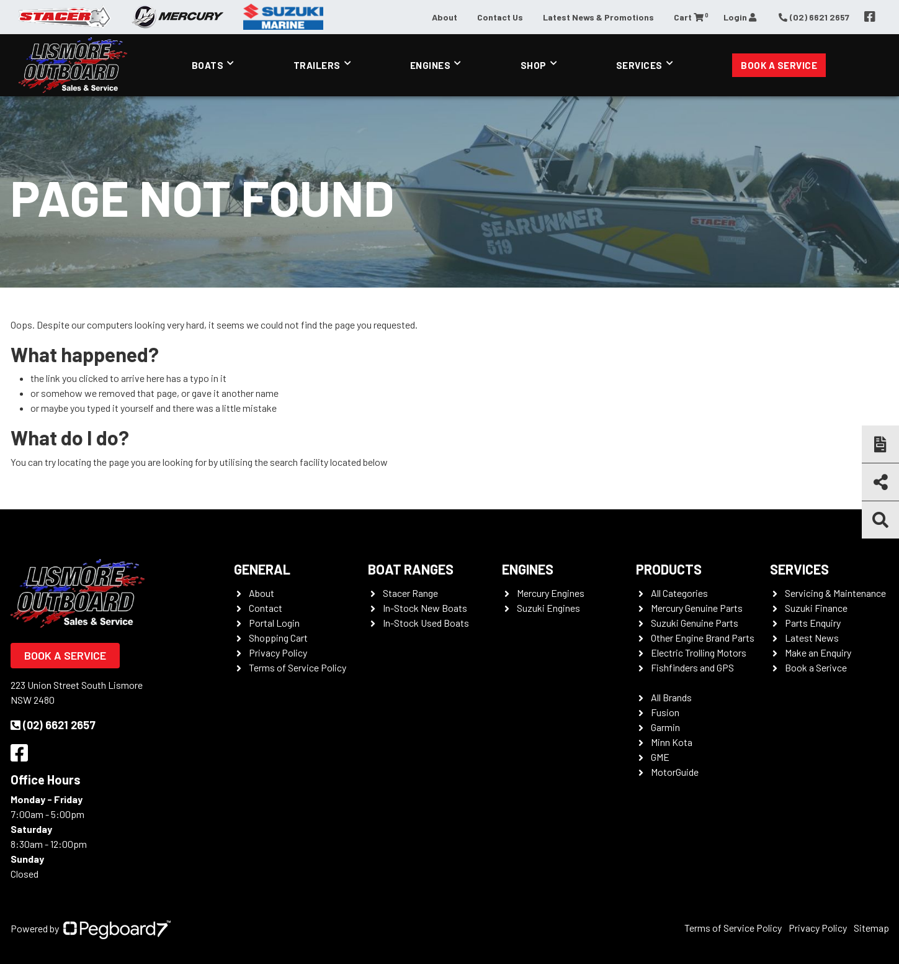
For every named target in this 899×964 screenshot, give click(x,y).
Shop (534, 65)
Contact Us (500, 17)
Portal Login (274, 623)
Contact (265, 608)
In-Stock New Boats (425, 608)
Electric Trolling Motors (698, 652)
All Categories (679, 593)
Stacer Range (410, 593)
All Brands (671, 697)
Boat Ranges (411, 569)
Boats (208, 65)
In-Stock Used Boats (426, 623)
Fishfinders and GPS (692, 667)
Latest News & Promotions (598, 17)
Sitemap (871, 928)
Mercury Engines (550, 593)
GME (660, 757)
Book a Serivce (816, 667)
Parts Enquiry (813, 623)
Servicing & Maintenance (835, 593)
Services (639, 65)
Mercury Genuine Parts (697, 608)
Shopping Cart (278, 637)
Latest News (812, 637)
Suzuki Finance (816, 608)
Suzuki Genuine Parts (694, 623)
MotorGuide (675, 772)
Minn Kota (671, 742)
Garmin (665, 727)
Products (669, 569)
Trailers (317, 65)
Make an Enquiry (818, 652)
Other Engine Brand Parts (702, 637)
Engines (430, 65)
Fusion (665, 712)
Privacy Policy (278, 652)
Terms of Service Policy (297, 667)
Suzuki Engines (548, 608)
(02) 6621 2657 (53, 725)
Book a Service (779, 65)
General (262, 569)
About (444, 17)
